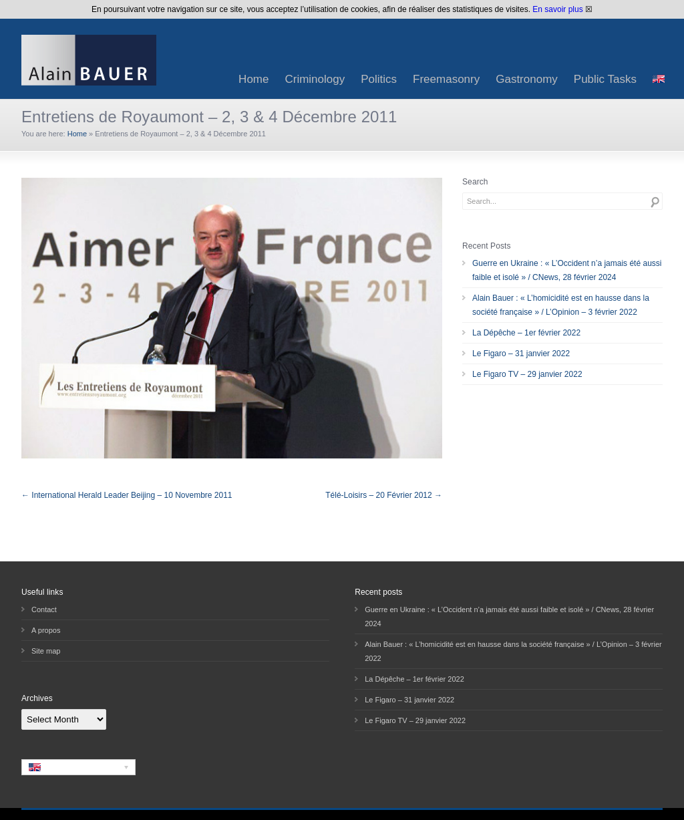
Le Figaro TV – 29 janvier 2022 (527, 374)
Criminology (315, 79)
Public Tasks (605, 79)
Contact (44, 609)
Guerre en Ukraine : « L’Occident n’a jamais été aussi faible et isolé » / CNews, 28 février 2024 (566, 270)
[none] (78, 767)
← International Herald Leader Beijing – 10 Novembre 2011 (126, 495)
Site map (45, 651)
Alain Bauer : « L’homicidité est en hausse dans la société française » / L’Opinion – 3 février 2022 (560, 305)
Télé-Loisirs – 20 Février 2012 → (383, 495)
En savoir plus (557, 9)
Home (253, 79)
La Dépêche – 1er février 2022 (526, 332)
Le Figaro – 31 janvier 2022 (521, 353)
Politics (379, 79)
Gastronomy (527, 79)
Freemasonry (446, 79)
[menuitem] (659, 79)
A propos (45, 630)
